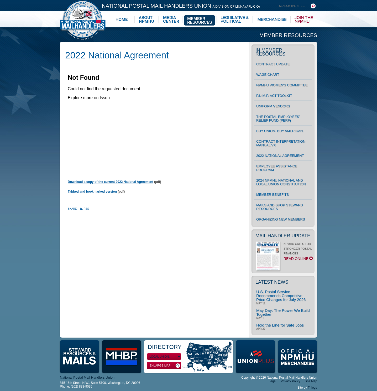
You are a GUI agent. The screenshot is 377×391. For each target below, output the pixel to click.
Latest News (271, 282)
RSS (84, 208)
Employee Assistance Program (276, 168)
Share (71, 208)
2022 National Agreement (280, 156)
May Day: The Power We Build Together (283, 312)
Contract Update (273, 64)
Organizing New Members (280, 219)
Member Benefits (272, 195)
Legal (272, 381)
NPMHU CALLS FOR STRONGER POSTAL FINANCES (284, 253)
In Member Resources (270, 52)
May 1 (260, 318)
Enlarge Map (165, 365)
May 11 (260, 303)
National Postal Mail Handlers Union (181, 6)
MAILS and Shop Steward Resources (279, 207)
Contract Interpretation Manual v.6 (280, 143)
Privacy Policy (290, 381)
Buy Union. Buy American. (280, 131)
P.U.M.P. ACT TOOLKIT (274, 96)
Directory (165, 347)
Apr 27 (260, 329)
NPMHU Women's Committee (281, 85)
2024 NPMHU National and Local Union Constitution (281, 182)
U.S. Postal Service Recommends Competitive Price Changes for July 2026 (281, 295)
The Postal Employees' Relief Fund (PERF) (278, 118)
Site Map (311, 381)
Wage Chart (267, 75)
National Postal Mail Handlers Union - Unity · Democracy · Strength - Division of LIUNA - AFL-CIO (83, 20)
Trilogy (312, 387)
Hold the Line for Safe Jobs (280, 325)
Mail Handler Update (282, 235)
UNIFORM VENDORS (273, 106)
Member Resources (288, 35)
